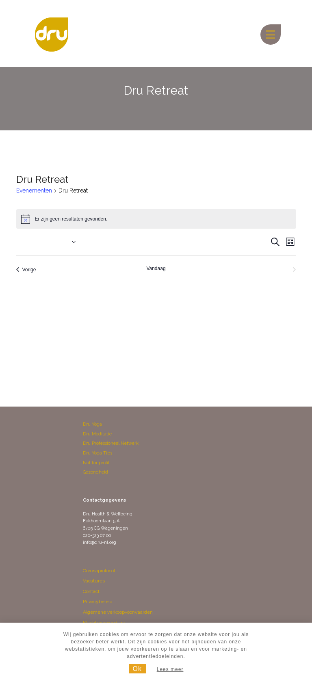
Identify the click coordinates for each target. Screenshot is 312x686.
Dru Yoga (92, 424)
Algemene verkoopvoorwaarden (118, 612)
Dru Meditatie (97, 434)
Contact (91, 591)
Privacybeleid (98, 601)
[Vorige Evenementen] (26, 269)
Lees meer (170, 669)
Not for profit (96, 462)
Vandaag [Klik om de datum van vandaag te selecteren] (155, 268)
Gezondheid (95, 472)
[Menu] (270, 34)
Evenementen (34, 190)
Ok (137, 668)
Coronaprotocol (99, 570)
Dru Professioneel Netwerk (111, 443)
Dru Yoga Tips (97, 453)
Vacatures (94, 581)
